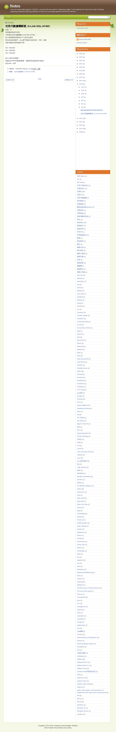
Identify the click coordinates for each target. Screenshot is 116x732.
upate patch (81, 625)
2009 (81, 132)
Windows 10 (81, 708)
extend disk (81, 362)
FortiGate (80, 387)
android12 (80, 281)
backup (79, 300)
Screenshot (81, 541)
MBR (78, 470)
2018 (81, 74)
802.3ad (80, 182)
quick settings (81, 526)
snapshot (80, 560)
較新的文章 (10, 80)
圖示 (78, 244)
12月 (83, 87)
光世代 (79, 195)
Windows (80, 705)
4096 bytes (81, 176)
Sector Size (81, 544)
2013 (81, 122)
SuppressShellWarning (85, 572)
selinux (79, 548)
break (79, 303)
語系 (78, 260)
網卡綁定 (80, 250)
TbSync (79, 579)
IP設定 (79, 439)
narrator (79, 479)
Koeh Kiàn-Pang (85, 39)
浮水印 (79, 232)
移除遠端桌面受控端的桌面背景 (92, 110)
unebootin (80, 616)
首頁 (8, 17)
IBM (78, 427)
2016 (81, 80)
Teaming (80, 582)
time (78, 600)
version (79, 641)
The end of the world (84, 591)
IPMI (78, 442)
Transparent (81, 606)
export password (82, 359)
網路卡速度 (81, 253)
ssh (78, 563)
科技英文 (80, 222)
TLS (78, 603)
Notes (15, 6)
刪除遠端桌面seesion (84, 207)
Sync (78, 575)
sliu (78, 557)
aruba (79, 287)
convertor (80, 312)
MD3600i (80, 473)
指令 (78, 219)
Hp (78, 414)
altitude (79, 278)
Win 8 (79, 699)
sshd (78, 566)
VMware (80, 659)
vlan (78, 650)
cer (78, 309)
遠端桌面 (80, 263)
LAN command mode (84, 452)
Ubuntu (79, 610)
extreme (80, 365)
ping (78, 510)
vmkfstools (80, 656)
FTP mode (80, 390)
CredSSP (80, 318)
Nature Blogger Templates (70, 725)
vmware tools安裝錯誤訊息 (86, 671)
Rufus (79, 535)
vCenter (79, 634)
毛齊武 (79, 191)
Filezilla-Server (82, 368)
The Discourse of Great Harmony (88, 588)
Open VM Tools (82, 504)
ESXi (78, 356)
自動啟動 (80, 204)
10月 (83, 94)
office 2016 (81, 498)
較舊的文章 (69, 80)
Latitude (79, 455)
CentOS (79, 306)
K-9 (78, 445)
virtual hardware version (85, 644)
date (78, 331)
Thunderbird (81, 597)
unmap (79, 622)
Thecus (79, 594)
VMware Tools (82, 668)
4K (78, 179)
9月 (82, 97)
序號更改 (80, 210)
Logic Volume (81, 467)
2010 (81, 128)
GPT (78, 402)
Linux (79, 458)
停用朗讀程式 (82, 235)
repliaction (80, 532)
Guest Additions (82, 405)
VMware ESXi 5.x (83, 665)
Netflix (79, 483)
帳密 (78, 238)
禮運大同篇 (81, 272)
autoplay (80, 297)
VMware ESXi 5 (82, 662)
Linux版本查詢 (82, 461)
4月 (82, 107)
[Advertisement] (94, 152)
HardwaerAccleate (83, 408)
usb (78, 628)
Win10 (79, 702)
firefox (79, 371)
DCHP (79, 334)
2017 (81, 77)
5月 (82, 104)
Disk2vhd (80, 346)
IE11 (78, 430)
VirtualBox (80, 647)
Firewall (79, 374)
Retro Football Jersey (51, 728)
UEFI (79, 613)
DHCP (79, 343)
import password (82, 433)
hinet (78, 411)
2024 (81, 54)
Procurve (80, 520)
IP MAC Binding (82, 436)
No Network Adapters (84, 486)
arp (78, 284)
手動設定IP (81, 188)
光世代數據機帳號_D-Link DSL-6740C (94, 113)
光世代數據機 (18, 72)
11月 (83, 90)
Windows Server (82, 711)
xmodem (80, 714)
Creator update (82, 315)
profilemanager (82, 523)
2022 (81, 60)
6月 (82, 100)
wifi (78, 695)
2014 (81, 118)
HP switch (80, 421)
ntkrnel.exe (81, 492)
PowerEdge (81, 513)
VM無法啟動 (81, 653)
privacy (79, 517)
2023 (81, 57)
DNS (78, 353)
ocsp (78, 495)
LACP (79, 448)
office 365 (80, 501)
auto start (80, 294)
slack (79, 554)
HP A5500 (80, 418)
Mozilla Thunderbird (84, 476)
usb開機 (80, 631)
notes (79, 489)
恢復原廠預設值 (82, 216)
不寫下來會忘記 (82, 185)
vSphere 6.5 (81, 678)
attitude (79, 291)
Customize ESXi (82, 322)
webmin (79, 687)
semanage (80, 551)
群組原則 (80, 241)
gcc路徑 (80, 393)
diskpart (79, 349)
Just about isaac (82, 28)
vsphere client (82, 681)
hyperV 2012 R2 (82, 424)
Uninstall (80, 619)
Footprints (80, 380)
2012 (81, 125)
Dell (78, 337)
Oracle (79, 507)
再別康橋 (80, 201)
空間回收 (80, 213)
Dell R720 (80, 340)
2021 (81, 64)
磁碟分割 (80, 247)
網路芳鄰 (80, 256)
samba (79, 538)
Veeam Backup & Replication (87, 637)
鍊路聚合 (80, 269)
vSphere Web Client (84, 684)
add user (80, 275)
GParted (80, 399)
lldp (78, 464)
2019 (81, 70)
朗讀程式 (80, 225)
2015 (81, 84)
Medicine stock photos (65, 728)
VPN (78, 675)
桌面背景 (80, 229)
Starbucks (80, 569)
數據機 (79, 266)
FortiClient (80, 383)
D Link (79, 325)
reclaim (79, 529)
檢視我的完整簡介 (82, 42)
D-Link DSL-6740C (29, 72)
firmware (80, 377)
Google (79, 396)
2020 (81, 67)
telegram (80, 585)
